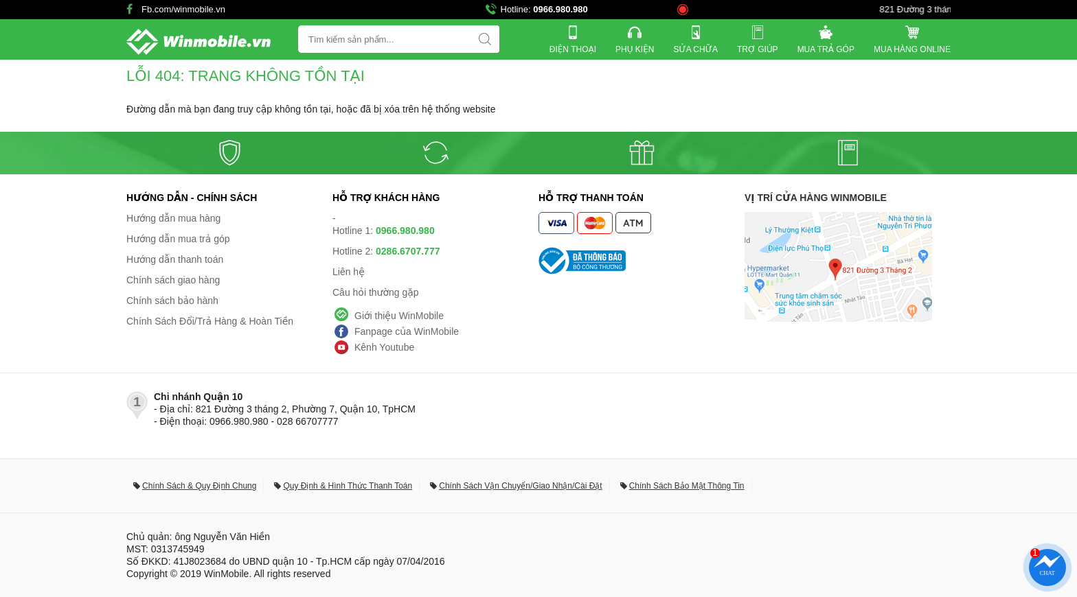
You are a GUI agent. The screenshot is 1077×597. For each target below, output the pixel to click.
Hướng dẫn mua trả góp (178, 238)
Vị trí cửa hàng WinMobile (816, 197)
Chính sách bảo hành (172, 300)
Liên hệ (348, 271)
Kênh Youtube (384, 347)
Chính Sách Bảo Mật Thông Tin (687, 486)
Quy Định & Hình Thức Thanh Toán (347, 486)
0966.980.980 (560, 9)
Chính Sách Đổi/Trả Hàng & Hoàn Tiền (209, 321)
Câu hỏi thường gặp (375, 292)
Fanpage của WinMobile (406, 331)
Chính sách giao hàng (173, 279)
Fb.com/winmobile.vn (183, 9)
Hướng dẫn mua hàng (173, 218)
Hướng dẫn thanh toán (174, 259)
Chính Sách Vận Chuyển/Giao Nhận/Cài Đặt (520, 486)
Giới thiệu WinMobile (399, 315)
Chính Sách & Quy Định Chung (199, 486)
